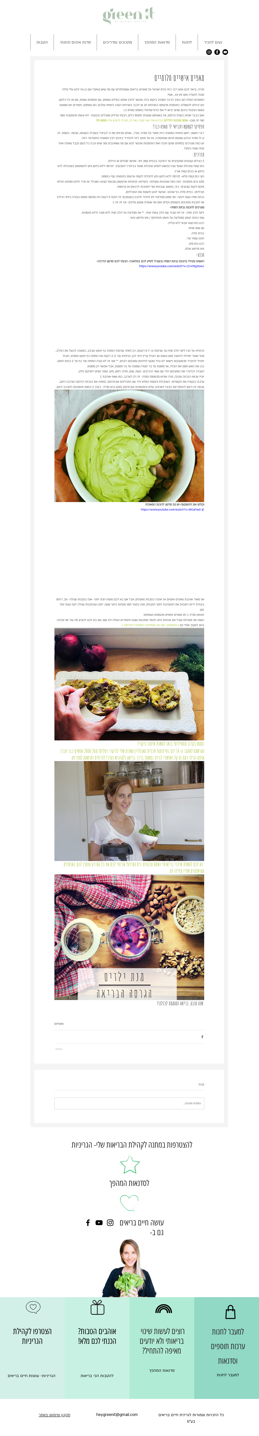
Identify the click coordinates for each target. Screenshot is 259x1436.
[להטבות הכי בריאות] (97, 1375)
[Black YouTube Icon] (99, 1222)
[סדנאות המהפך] (162, 1370)
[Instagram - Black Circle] (209, 52)
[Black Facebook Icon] (88, 1222)
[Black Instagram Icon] (110, 1222)
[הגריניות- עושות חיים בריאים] (31, 1375)
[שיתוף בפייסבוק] (202, 1037)
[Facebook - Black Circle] (217, 52)
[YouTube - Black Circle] (225, 52)
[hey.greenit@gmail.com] (117, 1414)
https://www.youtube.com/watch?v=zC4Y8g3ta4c (171, 266)
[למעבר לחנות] (228, 1375)
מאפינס (59, 1024)
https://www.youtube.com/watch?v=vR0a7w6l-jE (172, 510)
